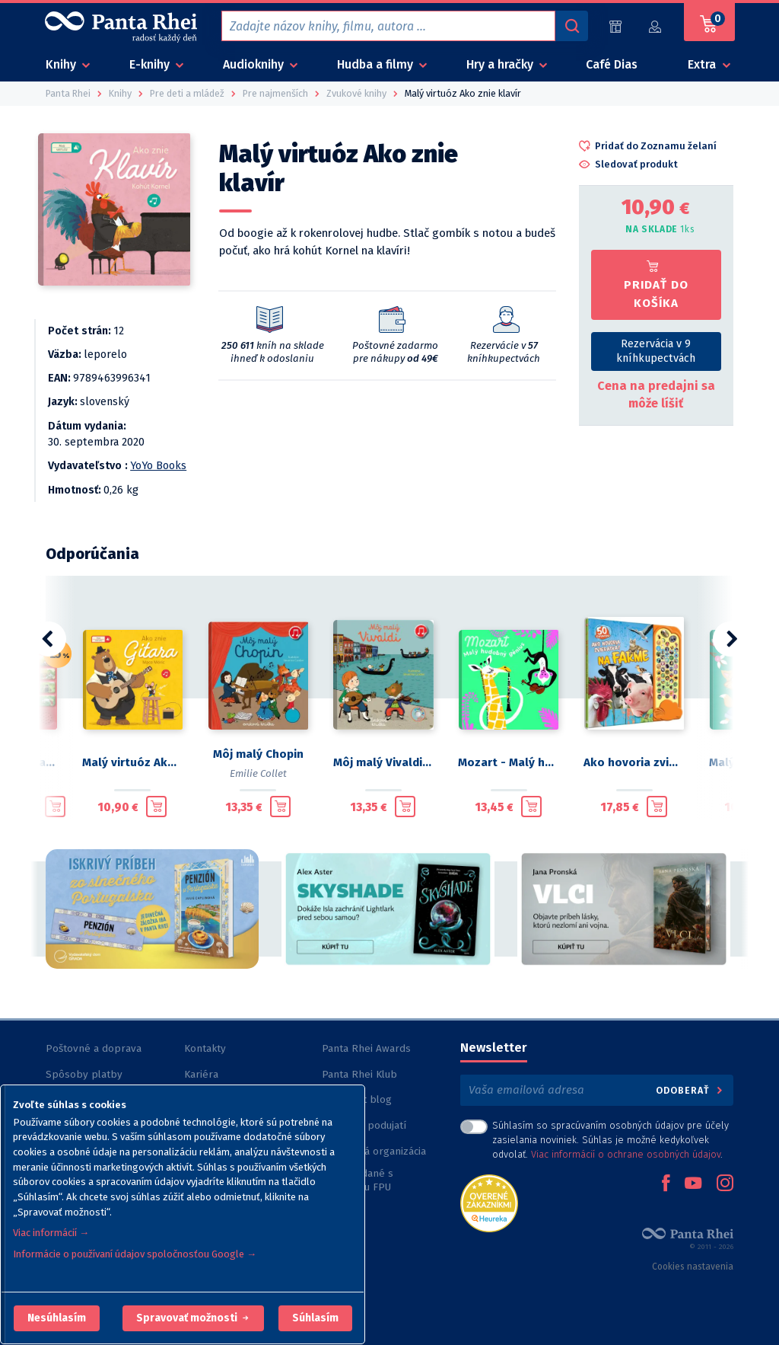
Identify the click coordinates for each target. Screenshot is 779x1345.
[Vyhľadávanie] (571, 26)
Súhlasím (315, 1317)
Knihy (62, 64)
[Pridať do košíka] (55, 806)
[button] (57, 1318)
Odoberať (690, 1090)
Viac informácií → (51, 1232)
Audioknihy (255, 64)
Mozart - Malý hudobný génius (508, 762)
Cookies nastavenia (692, 1266)
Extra (703, 64)
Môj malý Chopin (258, 754)
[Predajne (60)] (615, 26)
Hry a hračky (501, 64)
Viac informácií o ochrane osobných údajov (625, 1154)
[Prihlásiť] (656, 26)
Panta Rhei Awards (366, 1048)
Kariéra (201, 1074)
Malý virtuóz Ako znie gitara (132, 762)
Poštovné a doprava (93, 1048)
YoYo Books (158, 465)
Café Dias (612, 64)
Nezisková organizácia (374, 1151)
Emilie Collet (258, 773)
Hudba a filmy (376, 64)
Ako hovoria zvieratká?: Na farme (634, 762)
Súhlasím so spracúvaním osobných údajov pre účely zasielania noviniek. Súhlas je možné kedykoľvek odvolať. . (610, 1140)
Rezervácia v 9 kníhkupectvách (655, 351)
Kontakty (205, 1048)
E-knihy (151, 64)
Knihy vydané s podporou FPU (357, 1180)
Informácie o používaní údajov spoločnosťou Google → (134, 1254)
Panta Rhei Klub (359, 1074)
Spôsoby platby (84, 1074)
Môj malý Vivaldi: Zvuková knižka (383, 762)
